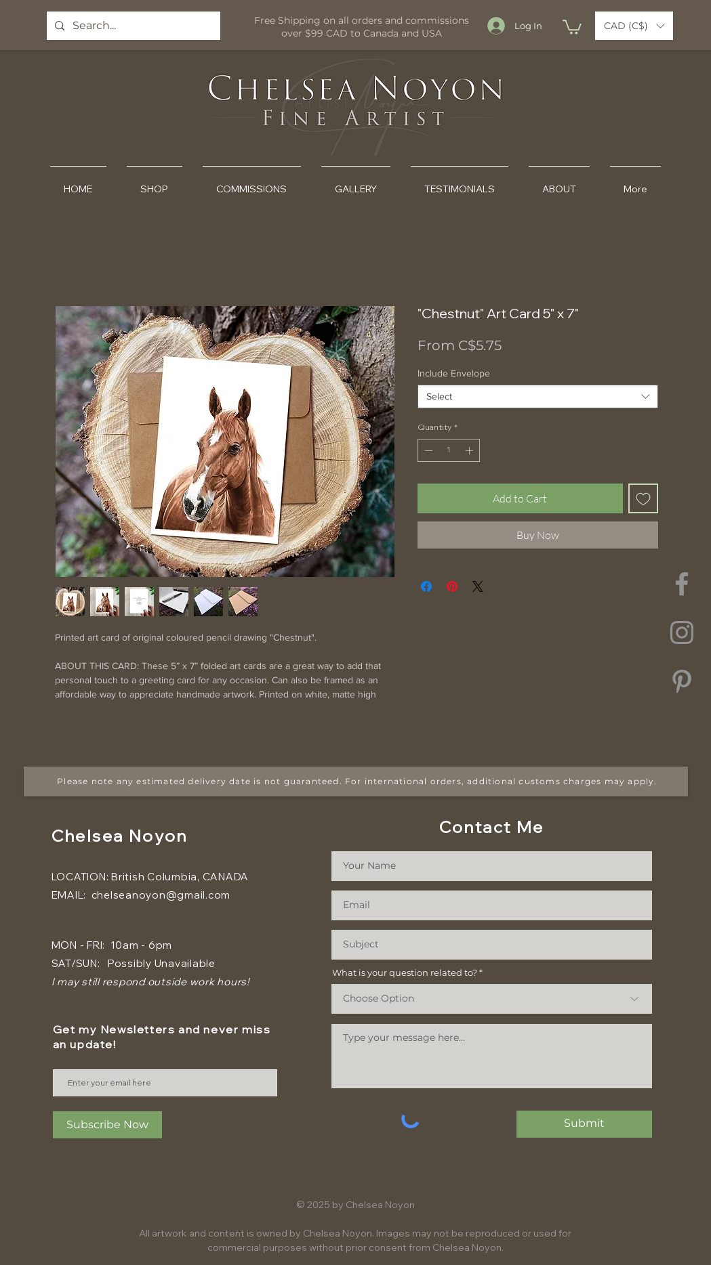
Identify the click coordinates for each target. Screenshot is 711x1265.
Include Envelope (454, 373)
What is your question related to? (404, 972)
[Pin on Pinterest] (452, 586)
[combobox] (538, 396)
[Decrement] (427, 450)
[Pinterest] (681, 681)
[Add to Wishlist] (643, 498)
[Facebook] (681, 583)
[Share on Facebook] (426, 586)
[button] (572, 26)
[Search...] (132, 26)
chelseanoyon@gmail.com (161, 894)
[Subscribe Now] (107, 1124)
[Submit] (584, 1124)
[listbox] (634, 26)
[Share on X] (478, 586)
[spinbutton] (448, 450)
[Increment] (470, 450)
